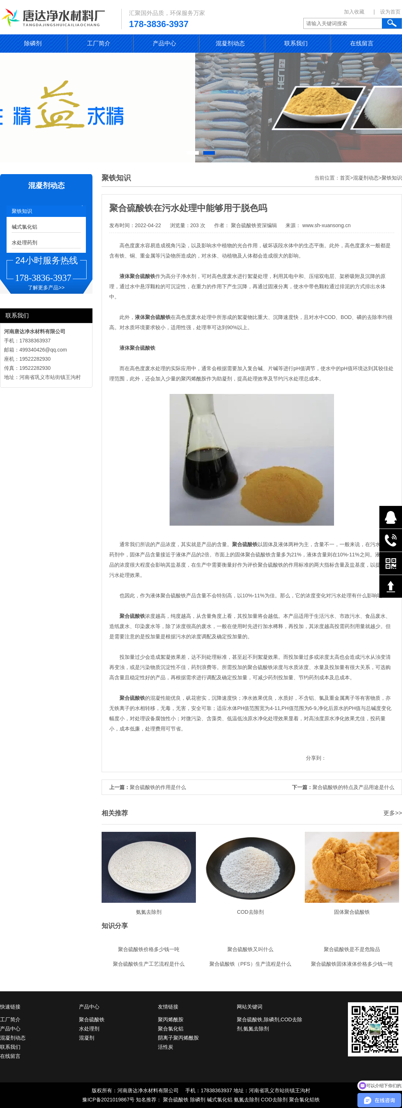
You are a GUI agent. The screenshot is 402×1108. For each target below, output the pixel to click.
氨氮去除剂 (246, 1100)
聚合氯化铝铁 (304, 1100)
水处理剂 (89, 1029)
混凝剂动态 (230, 43)
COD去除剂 (274, 1100)
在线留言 (361, 43)
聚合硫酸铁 (92, 1019)
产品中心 (164, 43)
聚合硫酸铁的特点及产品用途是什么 (353, 787)
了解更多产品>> (46, 287)
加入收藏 (354, 12)
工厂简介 (98, 43)
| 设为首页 (387, 12)
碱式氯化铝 (24, 227)
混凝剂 (86, 1038)
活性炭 (165, 1047)
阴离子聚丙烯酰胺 (178, 1038)
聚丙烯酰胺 (170, 1019)
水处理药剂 (24, 242)
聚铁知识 (22, 211)
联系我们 (296, 43)
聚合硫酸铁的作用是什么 (158, 787)
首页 (345, 178)
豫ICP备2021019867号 (108, 1100)
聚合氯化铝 (170, 1029)
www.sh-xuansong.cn (325, 225)
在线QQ (390, 517)
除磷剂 (33, 43)
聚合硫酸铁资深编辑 (254, 225)
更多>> (392, 813)
